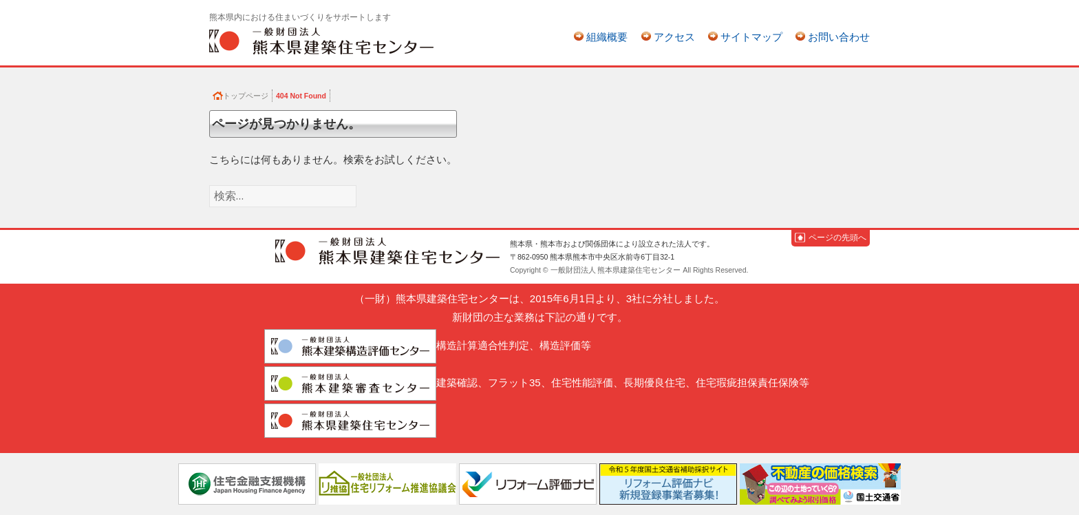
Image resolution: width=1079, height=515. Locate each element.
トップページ (245, 96)
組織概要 (607, 37)
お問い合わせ (839, 37)
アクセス (674, 37)
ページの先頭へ (837, 237)
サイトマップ (751, 37)
